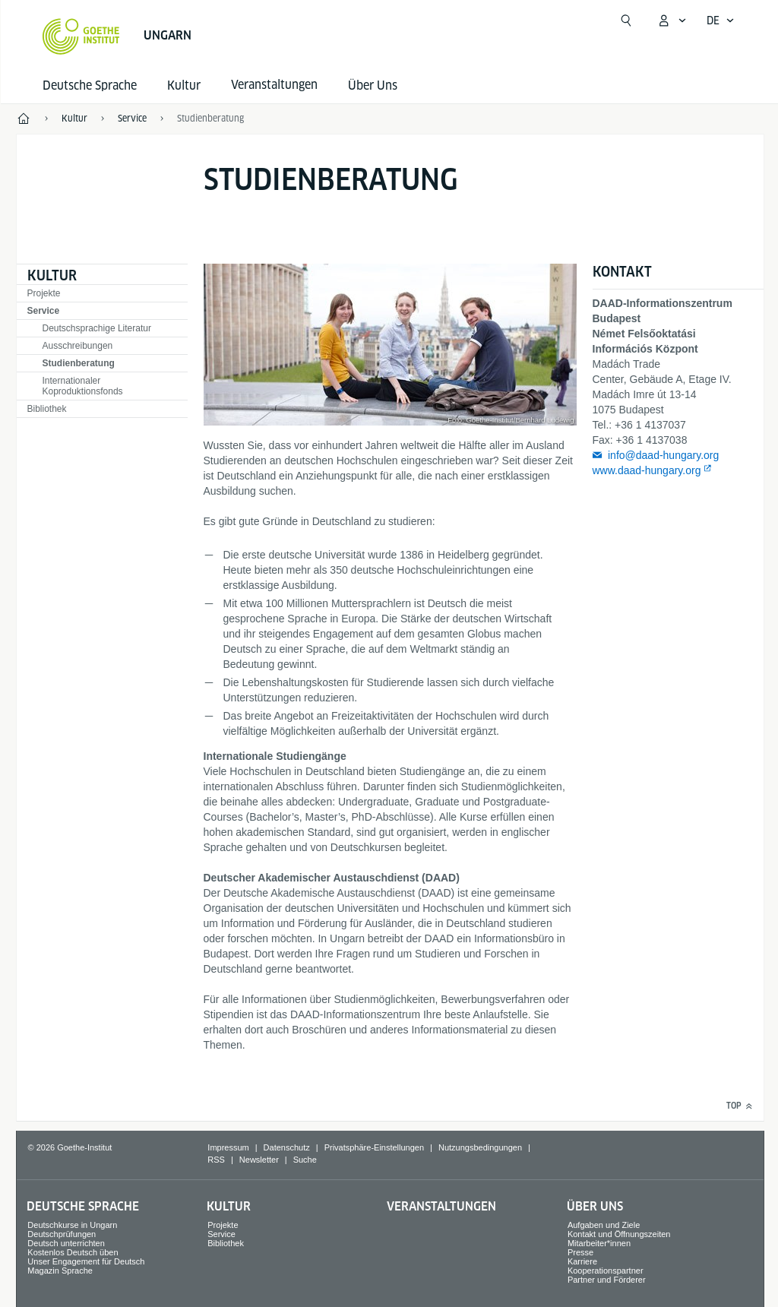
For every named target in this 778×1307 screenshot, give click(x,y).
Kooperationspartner (606, 1270)
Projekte (44, 293)
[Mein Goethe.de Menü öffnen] (672, 20)
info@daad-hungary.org (663, 455)
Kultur (184, 85)
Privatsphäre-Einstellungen (374, 1147)
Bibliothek (47, 408)
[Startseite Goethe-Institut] (81, 36)
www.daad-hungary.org (647, 470)
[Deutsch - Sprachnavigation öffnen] (720, 20)
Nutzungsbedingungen (480, 1147)
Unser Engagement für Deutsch (85, 1261)
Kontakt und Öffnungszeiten (619, 1234)
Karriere (582, 1261)
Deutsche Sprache (90, 85)
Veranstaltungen (441, 1206)
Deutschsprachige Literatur (97, 328)
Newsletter (259, 1159)
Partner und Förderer (607, 1279)
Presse (580, 1252)
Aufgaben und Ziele (604, 1224)
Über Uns (372, 85)
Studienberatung (79, 363)
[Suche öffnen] (626, 20)
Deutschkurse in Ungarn (72, 1224)
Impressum (227, 1147)
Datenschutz (287, 1147)
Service (43, 310)
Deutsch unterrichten (66, 1243)
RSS (216, 1159)
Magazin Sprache (60, 1270)
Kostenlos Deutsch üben (72, 1252)
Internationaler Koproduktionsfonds (83, 386)
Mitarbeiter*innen (599, 1243)
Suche (305, 1159)
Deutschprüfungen (61, 1234)
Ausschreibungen (78, 345)
